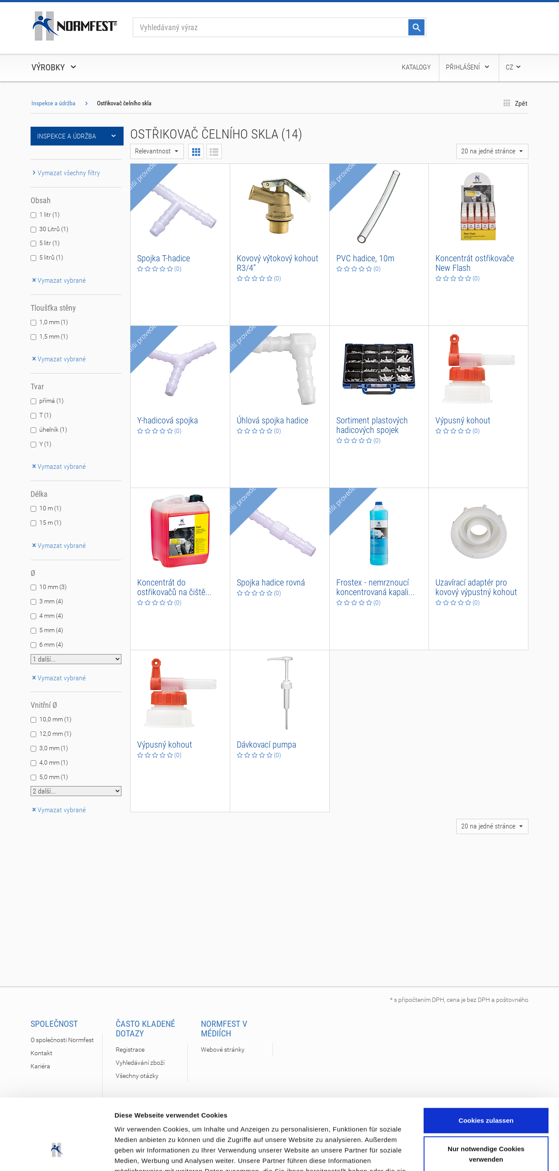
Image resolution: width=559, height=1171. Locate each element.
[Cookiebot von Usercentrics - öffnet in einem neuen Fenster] (56, 1154)
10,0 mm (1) (55, 719)
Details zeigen (136, 1153)
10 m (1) (50, 508)
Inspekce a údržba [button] (77, 136)
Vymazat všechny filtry (65, 173)
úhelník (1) (53, 429)
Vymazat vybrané (58, 280)
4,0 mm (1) (53, 762)
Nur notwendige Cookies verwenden (486, 1092)
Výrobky (54, 67)
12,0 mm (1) (55, 733)
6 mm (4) (51, 644)
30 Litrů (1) (54, 228)
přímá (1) (51, 400)
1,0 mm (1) (53, 322)
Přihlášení (468, 67)
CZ (514, 67)
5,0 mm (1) (53, 776)
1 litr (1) (49, 214)
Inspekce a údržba (53, 103)
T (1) (45, 415)
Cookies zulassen (486, 1058)
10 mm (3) (53, 586)
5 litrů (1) (51, 257)
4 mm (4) (51, 615)
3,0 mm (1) (53, 748)
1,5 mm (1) (53, 336)
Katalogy (416, 67)
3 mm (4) (51, 601)
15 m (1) (50, 522)
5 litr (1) (49, 242)
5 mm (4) (51, 630)
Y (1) (45, 443)
